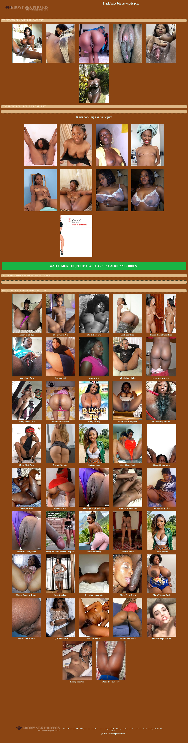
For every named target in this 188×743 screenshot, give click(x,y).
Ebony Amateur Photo (26, 594)
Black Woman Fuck (161, 594)
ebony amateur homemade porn (60, 550)
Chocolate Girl (60, 377)
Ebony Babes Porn (60, 420)
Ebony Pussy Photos (161, 420)
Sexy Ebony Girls (60, 637)
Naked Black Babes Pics (161, 333)
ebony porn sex (26, 507)
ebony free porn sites (161, 637)
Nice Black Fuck (127, 464)
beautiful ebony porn (26, 550)
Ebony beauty (94, 420)
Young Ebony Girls (161, 507)
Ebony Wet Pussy (127, 637)
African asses (94, 464)
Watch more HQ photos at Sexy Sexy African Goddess (94, 266)
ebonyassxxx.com (27, 420)
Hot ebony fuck (27, 377)
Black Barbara (94, 333)
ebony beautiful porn (127, 420)
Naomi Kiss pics (60, 464)
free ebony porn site (94, 594)
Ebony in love (60, 507)
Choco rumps (161, 550)
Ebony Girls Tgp (27, 333)
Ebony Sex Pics (77, 680)
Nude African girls (161, 464)
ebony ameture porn (161, 377)
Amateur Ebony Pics (127, 507)
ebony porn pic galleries (94, 507)
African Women (94, 637)
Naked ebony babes (127, 377)
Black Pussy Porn (127, 594)
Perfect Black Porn (26, 637)
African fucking (94, 550)
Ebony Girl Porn (26, 464)
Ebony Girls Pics (60, 333)
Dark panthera (127, 333)
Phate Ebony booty (110, 680)
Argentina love (60, 594)
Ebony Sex (94, 377)
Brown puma (127, 550)
